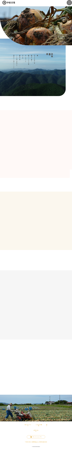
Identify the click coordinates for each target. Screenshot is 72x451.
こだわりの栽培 (39, 424)
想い (47, 424)
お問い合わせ (36, 429)
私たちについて (28, 424)
